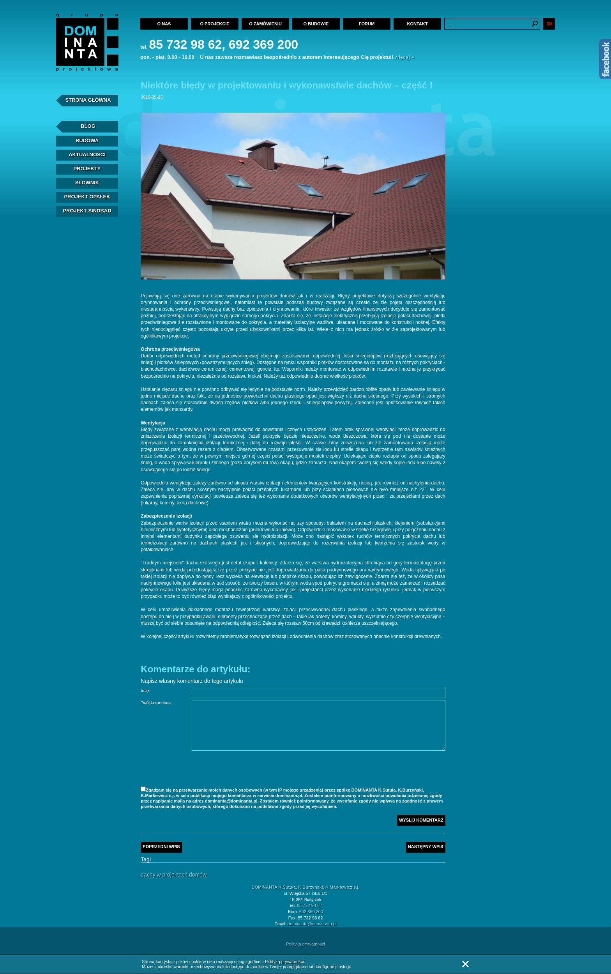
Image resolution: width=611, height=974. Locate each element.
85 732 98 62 (309, 905)
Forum (366, 23)
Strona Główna (88, 100)
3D (549, 23)
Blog (88, 126)
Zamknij (465, 964)
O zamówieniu (265, 23)
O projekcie (214, 23)
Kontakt (417, 23)
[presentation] (251, 770)
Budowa (87, 140)
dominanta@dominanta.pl (312, 923)
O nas (164, 23)
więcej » (404, 57)
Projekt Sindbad (87, 211)
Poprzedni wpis (161, 846)
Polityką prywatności (284, 961)
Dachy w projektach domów (174, 874)
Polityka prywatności (305, 944)
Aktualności (87, 154)
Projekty (87, 168)
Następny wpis (425, 846)
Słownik (87, 183)
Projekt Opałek (87, 197)
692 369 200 (311, 911)
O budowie (316, 23)
